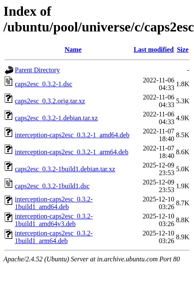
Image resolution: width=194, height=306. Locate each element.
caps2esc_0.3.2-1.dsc (43, 84)
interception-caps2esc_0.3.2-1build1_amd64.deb (54, 203)
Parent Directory (37, 70)
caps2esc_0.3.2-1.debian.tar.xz (56, 118)
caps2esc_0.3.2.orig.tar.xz (50, 101)
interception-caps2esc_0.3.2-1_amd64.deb (72, 135)
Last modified (153, 49)
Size (182, 49)
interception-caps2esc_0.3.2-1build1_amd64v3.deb (54, 219)
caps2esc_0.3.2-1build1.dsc (52, 186)
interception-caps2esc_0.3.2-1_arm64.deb (71, 152)
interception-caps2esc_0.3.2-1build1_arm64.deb (54, 237)
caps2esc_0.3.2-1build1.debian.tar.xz (65, 169)
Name (73, 49)
